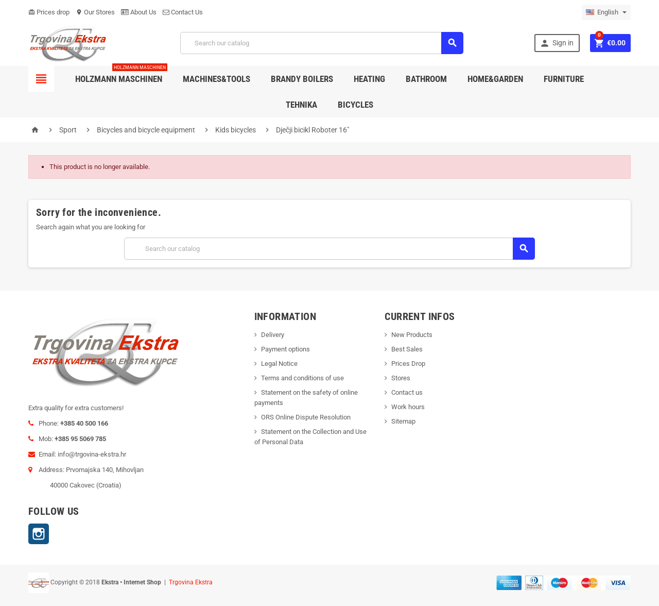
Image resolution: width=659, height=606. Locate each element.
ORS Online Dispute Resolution (306, 417)
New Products (411, 335)
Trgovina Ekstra (191, 582)
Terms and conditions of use (302, 378)
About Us (139, 12)
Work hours (408, 407)
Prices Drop (408, 363)
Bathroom (426, 79)
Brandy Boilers (302, 79)
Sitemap (403, 421)
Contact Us (183, 12)
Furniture (564, 79)
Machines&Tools (216, 79)
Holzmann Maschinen (121, 75)
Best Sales (407, 349)
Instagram (38, 534)
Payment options (285, 349)
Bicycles (355, 104)
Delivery (272, 335)
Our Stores (95, 12)
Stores (400, 378)
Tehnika (301, 104)
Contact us (407, 392)
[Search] (321, 43)
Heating (369, 79)
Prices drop (49, 12)
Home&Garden (495, 79)
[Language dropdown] (606, 12)
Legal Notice (279, 363)
